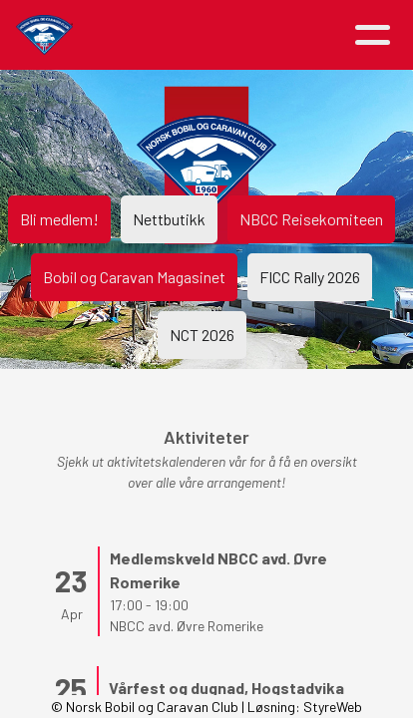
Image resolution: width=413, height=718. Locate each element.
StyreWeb (332, 706)
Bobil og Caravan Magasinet (134, 276)
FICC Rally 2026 (309, 276)
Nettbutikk (169, 218)
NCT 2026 (202, 334)
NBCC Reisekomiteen (311, 218)
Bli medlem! (59, 218)
